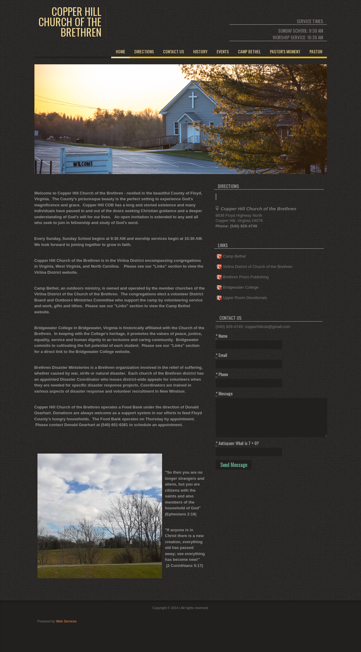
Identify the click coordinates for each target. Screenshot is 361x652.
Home (120, 51)
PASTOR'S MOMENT (285, 51)
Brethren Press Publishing (243, 277)
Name (221, 336)
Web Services (66, 621)
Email (221, 355)
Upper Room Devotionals (242, 298)
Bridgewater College (238, 287)
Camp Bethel (231, 256)
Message (224, 393)
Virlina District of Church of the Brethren (255, 266)
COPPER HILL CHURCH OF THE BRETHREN (69, 21)
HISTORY (200, 51)
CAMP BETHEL (249, 51)
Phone (222, 374)
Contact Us (173, 51)
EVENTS (223, 51)
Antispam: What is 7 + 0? (237, 443)
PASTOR (316, 51)
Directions (144, 51)
